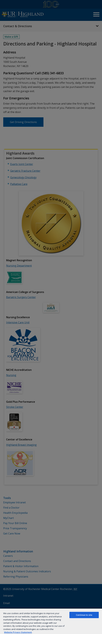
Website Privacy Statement (18, 632)
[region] (51, 621)
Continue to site (84, 614)
